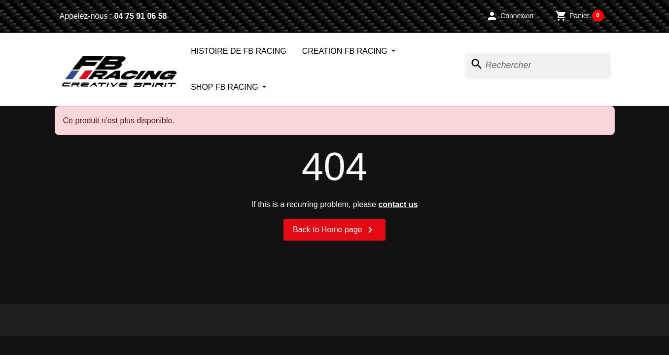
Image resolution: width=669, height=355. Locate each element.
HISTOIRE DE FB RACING (238, 51)
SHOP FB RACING (225, 87)
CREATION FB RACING (346, 51)
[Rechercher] (538, 65)
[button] (509, 16)
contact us (398, 204)
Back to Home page (334, 230)
